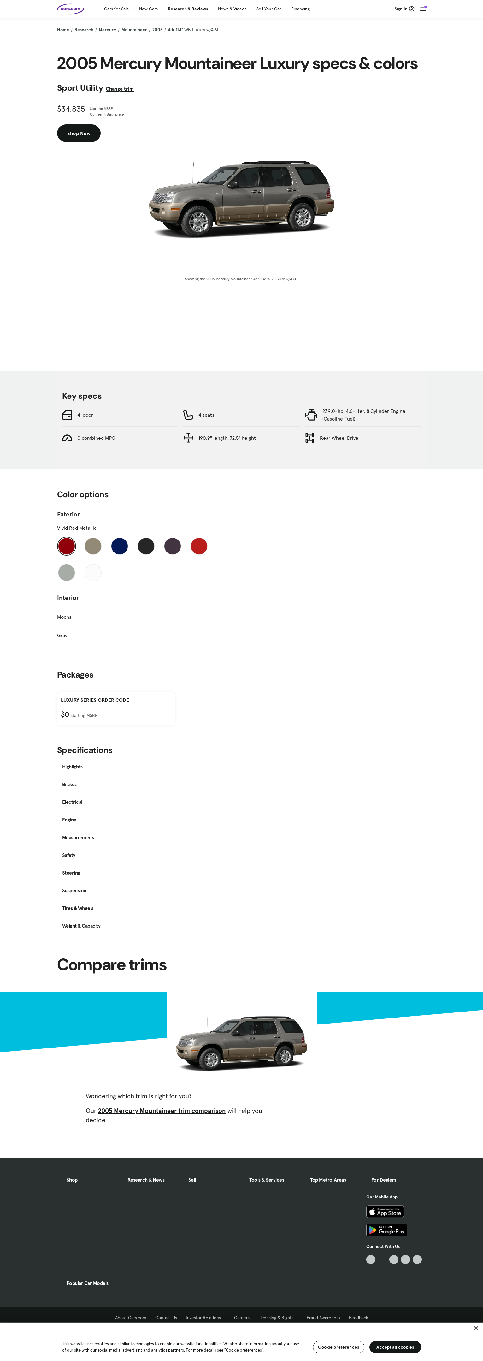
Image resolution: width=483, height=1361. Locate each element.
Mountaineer (134, 30)
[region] (241, 1341)
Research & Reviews (188, 9)
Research (83, 30)
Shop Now (79, 133)
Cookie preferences (338, 1347)
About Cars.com (130, 1318)
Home (63, 30)
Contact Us (166, 1318)
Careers (242, 1318)
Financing (300, 9)
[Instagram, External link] (405, 1259)
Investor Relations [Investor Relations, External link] (205, 1318)
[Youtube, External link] (393, 1259)
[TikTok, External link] (370, 1259)
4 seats (206, 415)
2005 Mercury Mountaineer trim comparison (162, 1111)
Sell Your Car (268, 9)
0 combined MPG (96, 438)
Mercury (107, 30)
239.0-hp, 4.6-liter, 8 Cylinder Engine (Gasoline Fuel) (363, 415)
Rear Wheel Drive (339, 438)
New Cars (148, 9)
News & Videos (232, 9)
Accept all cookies (395, 1347)
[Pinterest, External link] (417, 1259)
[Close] (476, 1328)
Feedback (358, 1318)
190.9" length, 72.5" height (227, 438)
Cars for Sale (116, 9)
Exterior (68, 514)
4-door (85, 415)
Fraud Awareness (323, 1318)
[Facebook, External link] (382, 1259)
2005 (157, 30)
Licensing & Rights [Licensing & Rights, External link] (278, 1318)
